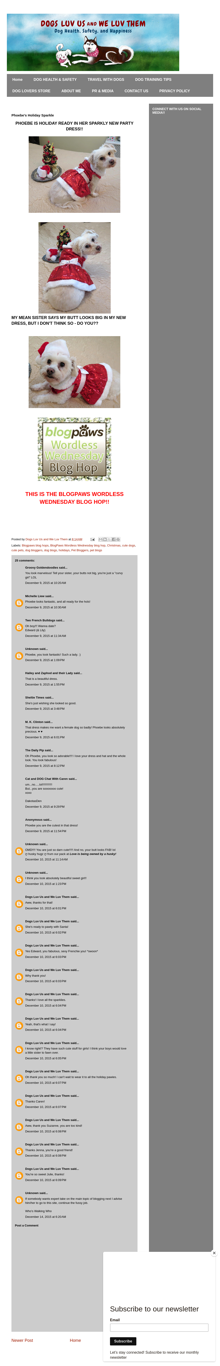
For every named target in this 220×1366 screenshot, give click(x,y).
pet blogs (96, 550)
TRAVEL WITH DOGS (106, 80)
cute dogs (128, 545)
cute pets (17, 550)
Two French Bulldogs (40, 620)
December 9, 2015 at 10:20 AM (45, 583)
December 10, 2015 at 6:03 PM (45, 957)
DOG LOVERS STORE (31, 91)
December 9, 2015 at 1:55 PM (45, 684)
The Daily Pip (35, 750)
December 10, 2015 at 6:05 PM (45, 1058)
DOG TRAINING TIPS (153, 80)
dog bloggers (33, 550)
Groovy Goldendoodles (41, 567)
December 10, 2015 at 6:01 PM (45, 908)
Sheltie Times (34, 697)
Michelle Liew (34, 596)
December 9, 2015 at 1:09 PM (45, 660)
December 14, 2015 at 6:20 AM (45, 1216)
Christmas (114, 545)
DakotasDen (33, 801)
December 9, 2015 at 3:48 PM (45, 708)
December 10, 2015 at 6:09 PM (45, 1180)
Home (17, 80)
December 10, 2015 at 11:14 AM (46, 859)
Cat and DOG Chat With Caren (46, 779)
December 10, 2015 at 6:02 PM (45, 932)
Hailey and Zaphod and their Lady (49, 673)
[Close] (214, 1253)
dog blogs (50, 550)
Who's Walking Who (38, 1211)
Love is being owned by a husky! (93, 854)
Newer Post (22, 1340)
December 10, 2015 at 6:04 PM (45, 1005)
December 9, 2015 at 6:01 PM (45, 737)
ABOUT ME (71, 91)
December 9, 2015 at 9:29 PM (45, 806)
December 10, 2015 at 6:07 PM (45, 1082)
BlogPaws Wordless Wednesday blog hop (77, 545)
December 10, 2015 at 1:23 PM (45, 884)
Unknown (32, 649)
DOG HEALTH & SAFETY (55, 80)
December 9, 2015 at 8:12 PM (45, 765)
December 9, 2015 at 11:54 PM (45, 831)
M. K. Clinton (34, 722)
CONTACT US (136, 91)
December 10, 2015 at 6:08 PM (45, 1131)
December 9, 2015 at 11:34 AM (45, 636)
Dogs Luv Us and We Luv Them (47, 897)
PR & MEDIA (102, 91)
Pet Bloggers (79, 550)
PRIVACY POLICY (174, 91)
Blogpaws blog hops (35, 545)
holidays (64, 550)
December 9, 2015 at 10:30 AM (45, 607)
